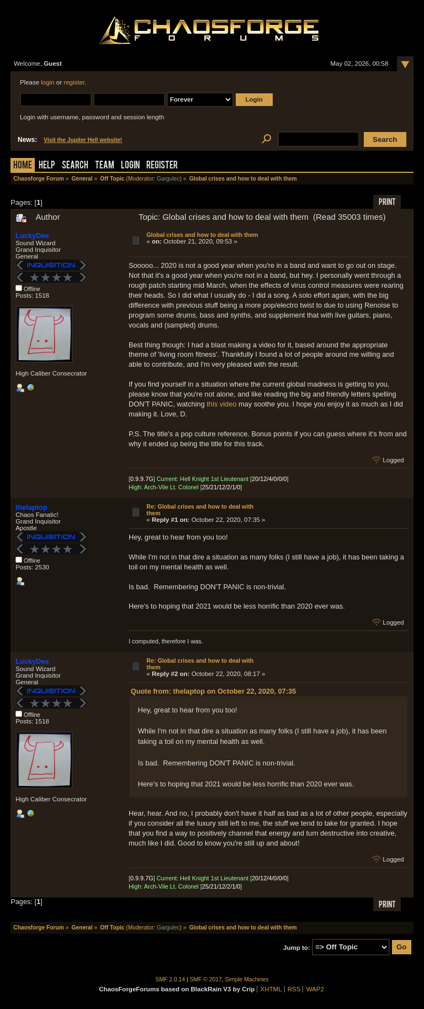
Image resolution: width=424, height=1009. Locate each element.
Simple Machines (247, 979)
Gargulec (168, 179)
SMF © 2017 (206, 979)
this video (221, 404)
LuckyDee (32, 235)
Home (22, 166)
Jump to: (296, 947)
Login (130, 166)
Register (162, 166)
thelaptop (31, 507)
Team (104, 166)
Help (47, 166)
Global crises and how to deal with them (202, 234)
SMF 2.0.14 (171, 979)
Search (75, 166)
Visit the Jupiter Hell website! (83, 140)
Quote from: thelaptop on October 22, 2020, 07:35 (213, 691)
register (73, 82)
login (47, 82)
